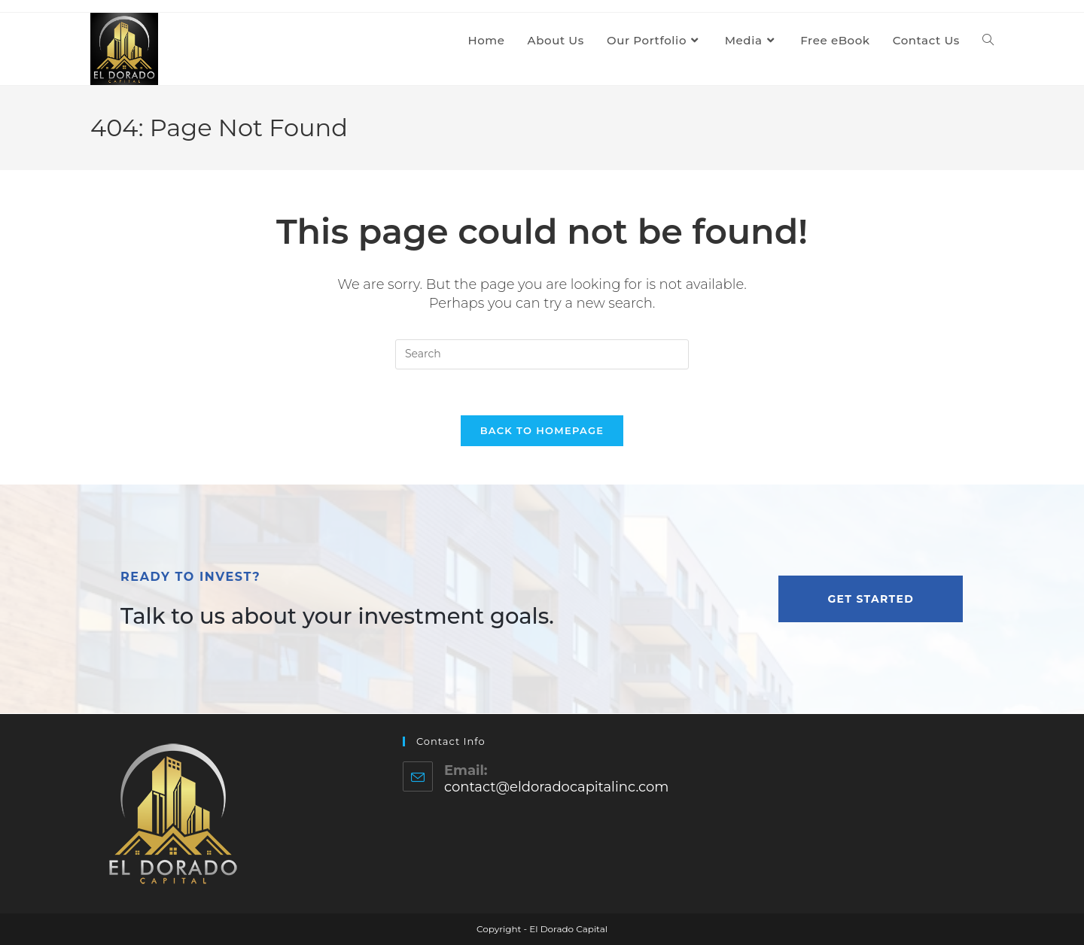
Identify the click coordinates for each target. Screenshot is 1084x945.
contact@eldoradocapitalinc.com (556, 787)
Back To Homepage (542, 430)
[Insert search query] (542, 354)
